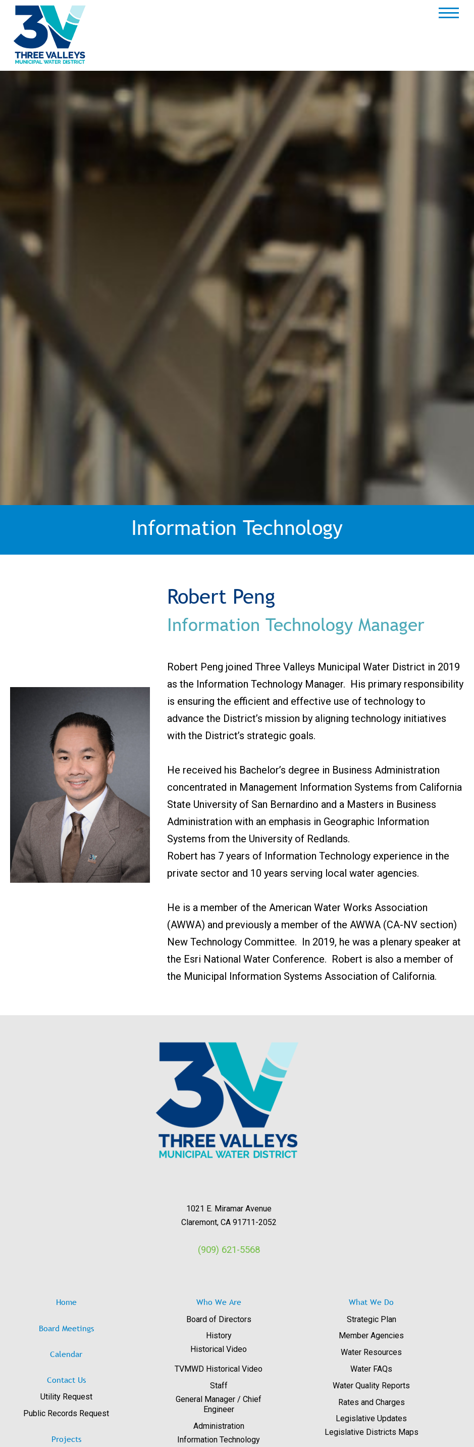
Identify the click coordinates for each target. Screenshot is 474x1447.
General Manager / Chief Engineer (218, 1404)
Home (66, 1301)
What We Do (371, 1301)
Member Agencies (371, 1335)
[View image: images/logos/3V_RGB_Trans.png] (229, 1100)
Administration (218, 1426)
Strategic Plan (371, 1319)
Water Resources (371, 1352)
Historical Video (218, 1349)
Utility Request (66, 1396)
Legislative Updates (371, 1418)
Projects (66, 1438)
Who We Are (218, 1301)
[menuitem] (84, 1397)
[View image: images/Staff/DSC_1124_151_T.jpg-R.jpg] (80, 785)
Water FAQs (371, 1369)
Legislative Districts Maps (371, 1432)
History (219, 1335)
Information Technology (218, 1439)
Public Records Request (66, 1413)
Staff (219, 1385)
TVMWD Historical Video (218, 1369)
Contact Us (66, 1379)
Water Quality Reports (371, 1385)
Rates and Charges (371, 1402)
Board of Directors (218, 1319)
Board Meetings (66, 1328)
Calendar (66, 1354)
